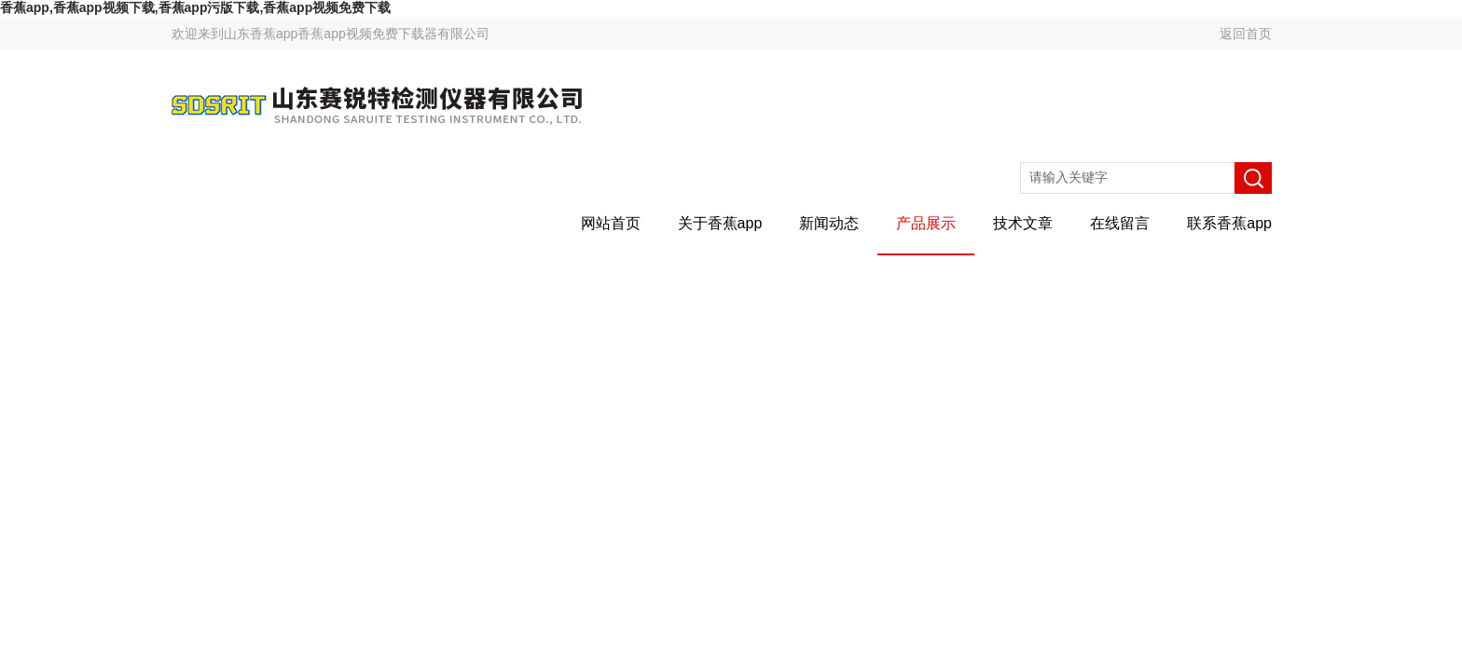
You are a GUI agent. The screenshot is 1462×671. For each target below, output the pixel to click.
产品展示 (926, 223)
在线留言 (1120, 223)
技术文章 (1023, 223)
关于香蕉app (720, 223)
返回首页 (1246, 33)
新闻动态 (829, 223)
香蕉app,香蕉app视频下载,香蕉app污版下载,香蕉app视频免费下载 (195, 7)
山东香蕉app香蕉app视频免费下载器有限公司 (357, 33)
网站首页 (611, 223)
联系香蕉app (1229, 223)
